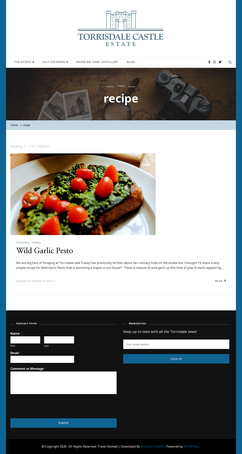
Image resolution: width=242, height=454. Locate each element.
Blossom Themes (153, 446)
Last (46, 345)
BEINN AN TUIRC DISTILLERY (97, 62)
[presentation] (39, 412)
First (12, 345)
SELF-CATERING (54, 62)
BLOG (131, 62)
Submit (63, 423)
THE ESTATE (22, 62)
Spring (36, 242)
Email (15, 353)
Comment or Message (28, 368)
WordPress (191, 446)
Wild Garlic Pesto (45, 251)
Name (16, 333)
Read (220, 280)
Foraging (22, 242)
